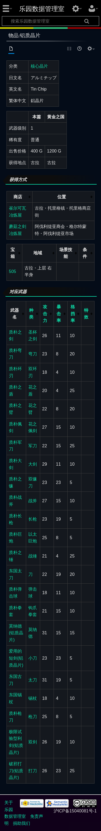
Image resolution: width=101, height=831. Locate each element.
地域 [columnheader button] (37, 253)
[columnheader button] (33, 313)
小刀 (32, 658)
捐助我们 (21, 823)
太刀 (32, 680)
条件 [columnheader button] (85, 253)
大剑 (32, 464)
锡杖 (32, 698)
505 (12, 271)
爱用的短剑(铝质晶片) (16, 658)
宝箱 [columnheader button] (13, 253)
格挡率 (73, 313)
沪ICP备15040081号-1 (75, 811)
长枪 (32, 519)
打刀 (32, 770)
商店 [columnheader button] (17, 197)
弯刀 (32, 354)
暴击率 (59, 313)
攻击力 (45, 313)
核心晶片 (39, 66)
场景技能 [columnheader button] (65, 253)
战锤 (32, 556)
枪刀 (32, 716)
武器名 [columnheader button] (14, 314)
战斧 (32, 500)
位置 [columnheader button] (61, 197)
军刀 (32, 446)
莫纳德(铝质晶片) (16, 633)
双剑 (32, 742)
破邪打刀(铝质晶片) (16, 770)
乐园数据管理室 (41, 8)
